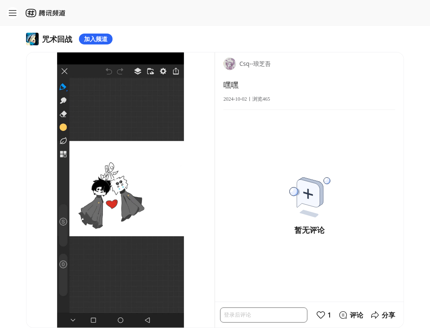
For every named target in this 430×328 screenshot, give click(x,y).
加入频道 (96, 39)
